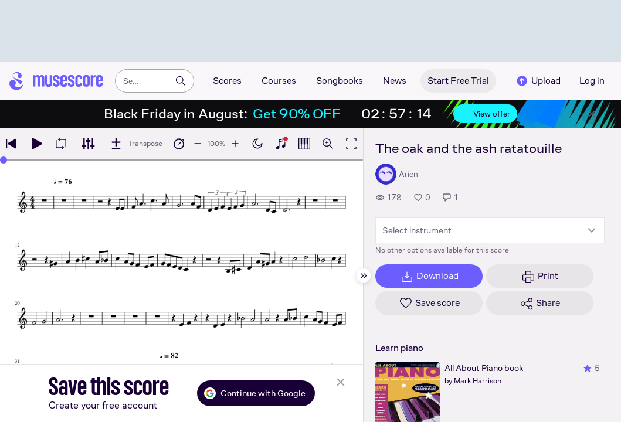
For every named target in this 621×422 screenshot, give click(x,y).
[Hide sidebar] (364, 275)
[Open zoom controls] (328, 143)
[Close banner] (591, 113)
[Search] (181, 81)
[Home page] (56, 81)
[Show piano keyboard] (281, 143)
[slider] (3, 160)
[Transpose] (136, 143)
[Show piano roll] (304, 143)
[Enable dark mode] (257, 143)
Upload (538, 81)
